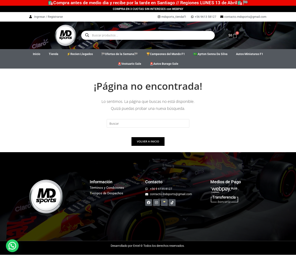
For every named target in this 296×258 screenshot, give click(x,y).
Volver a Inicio (148, 144)
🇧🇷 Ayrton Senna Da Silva (210, 54)
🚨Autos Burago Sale (164, 63)
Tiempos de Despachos (106, 196)
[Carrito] (231, 35)
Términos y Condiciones (107, 191)
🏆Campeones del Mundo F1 (165, 54)
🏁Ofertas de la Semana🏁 (119, 54)
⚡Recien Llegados (80, 54)
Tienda (53, 54)
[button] (12, 245)
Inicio (36, 54)
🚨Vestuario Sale (129, 63)
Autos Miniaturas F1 (249, 54)
